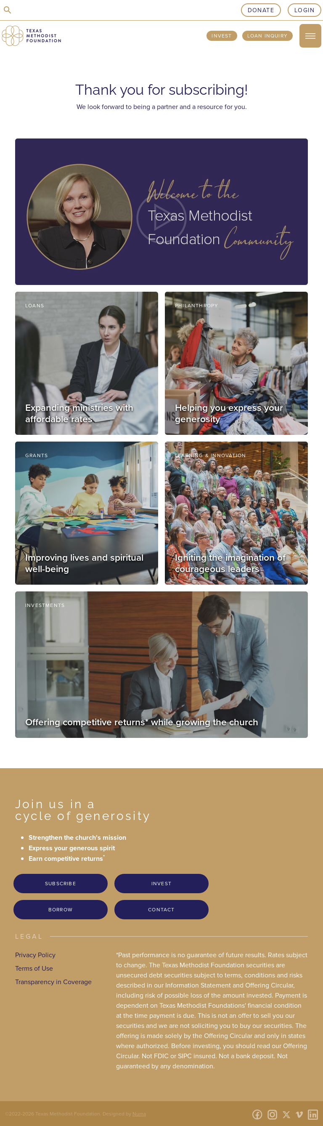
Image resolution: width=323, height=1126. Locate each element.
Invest (222, 35)
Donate (261, 10)
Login (304, 10)
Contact (161, 909)
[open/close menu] (310, 36)
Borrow (60, 909)
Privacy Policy (35, 954)
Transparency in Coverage (53, 981)
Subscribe (60, 883)
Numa (139, 1113)
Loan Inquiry (267, 35)
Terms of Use (34, 968)
